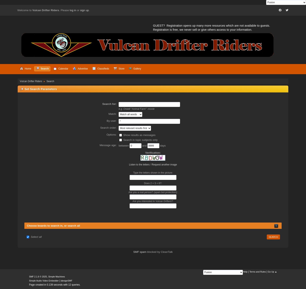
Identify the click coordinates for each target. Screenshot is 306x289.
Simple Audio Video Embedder (44, 280)
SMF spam (139, 251)
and (145, 145)
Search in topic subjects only (140, 139)
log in (73, 10)
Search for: (109, 103)
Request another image (164, 164)
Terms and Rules (257, 272)
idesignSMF (66, 280)
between (124, 145)
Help (245, 272)
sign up (84, 10)
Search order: (108, 127)
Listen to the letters (139, 164)
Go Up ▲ (272, 272)
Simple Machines (56, 276)
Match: (113, 113)
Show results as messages (139, 135)
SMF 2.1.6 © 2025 (38, 276)
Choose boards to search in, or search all (53, 225)
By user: (112, 120)
